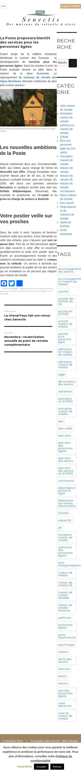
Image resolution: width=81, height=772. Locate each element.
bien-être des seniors (65, 459)
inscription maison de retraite (65, 537)
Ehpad (64, 136)
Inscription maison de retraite (66, 160)
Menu (3, 6)
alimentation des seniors (66, 383)
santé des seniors (64, 660)
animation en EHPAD (65, 400)
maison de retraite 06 (65, 584)
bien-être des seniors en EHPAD (65, 470)
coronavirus (66, 480)
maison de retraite (65, 574)
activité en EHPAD (65, 313)
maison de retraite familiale (65, 595)
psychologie (66, 644)
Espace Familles (71, 6)
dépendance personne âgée (66, 490)
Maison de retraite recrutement (67, 187)
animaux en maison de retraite (67, 129)
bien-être (64, 435)
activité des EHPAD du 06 (66, 301)
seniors (63, 683)
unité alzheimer (65, 704)
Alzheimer (65, 391)
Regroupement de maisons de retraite (36, 289)
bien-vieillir (65, 428)
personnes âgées (65, 626)
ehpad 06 (64, 520)
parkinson (64, 617)
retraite (13, 291)
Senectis (64, 669)
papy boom (4, 291)
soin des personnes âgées (65, 693)
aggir (61, 374)
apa (60, 421)
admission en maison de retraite (65, 351)
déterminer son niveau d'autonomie (67, 503)
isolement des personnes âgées (65, 551)
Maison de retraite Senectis (65, 607)
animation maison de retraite (65, 411)
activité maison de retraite (65, 323)
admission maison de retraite (65, 364)
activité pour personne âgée (64, 338)
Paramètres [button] (24, 766)
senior (62, 676)
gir (60, 527)
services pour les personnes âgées (32, 291)
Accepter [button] (41, 766)
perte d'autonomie (67, 636)
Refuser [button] (57, 766)
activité (63, 291)
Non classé (67, 202)
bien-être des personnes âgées (65, 447)
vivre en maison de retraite (65, 715)
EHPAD (63, 513)
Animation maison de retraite (66, 117)
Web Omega (69, 740)
